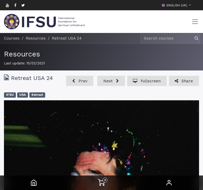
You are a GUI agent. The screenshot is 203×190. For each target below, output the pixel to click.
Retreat (37, 95)
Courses (12, 38)
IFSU (10, 95)
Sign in (169, 183)
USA (22, 95)
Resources (22, 54)
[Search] (194, 38)
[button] (195, 5)
